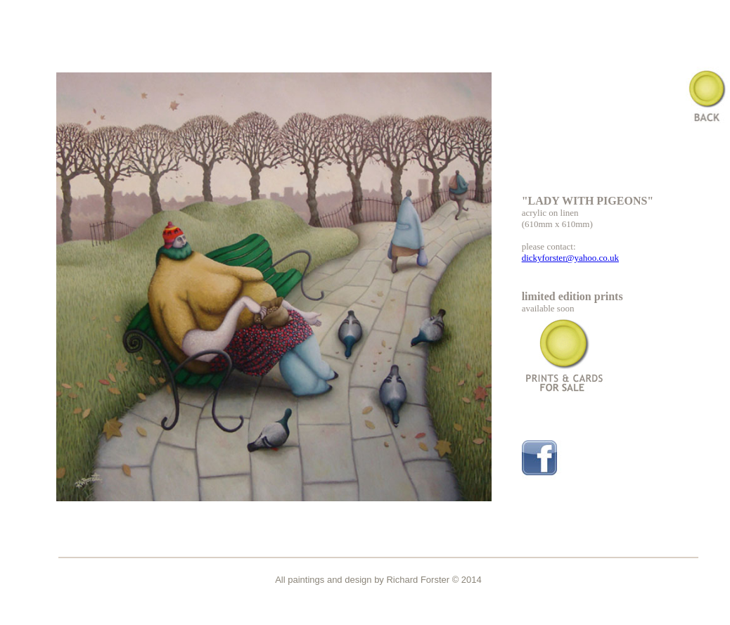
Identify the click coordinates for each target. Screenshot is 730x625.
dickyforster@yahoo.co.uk (570, 257)
